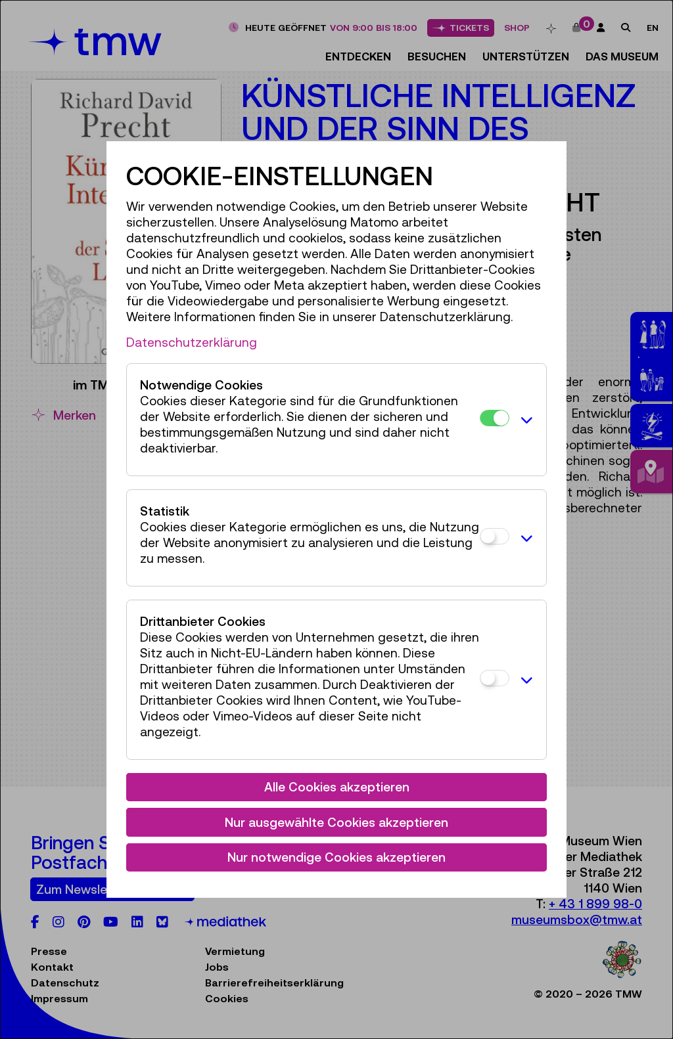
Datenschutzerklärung (191, 342)
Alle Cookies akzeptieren (336, 787)
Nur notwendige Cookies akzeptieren (336, 857)
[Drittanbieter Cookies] (494, 678)
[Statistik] (494, 536)
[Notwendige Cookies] (494, 418)
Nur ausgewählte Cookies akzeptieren (336, 822)
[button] (524, 420)
